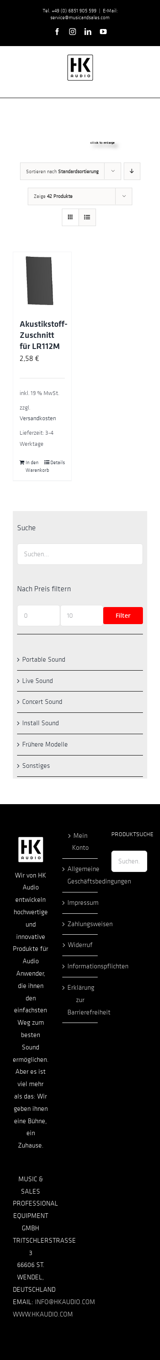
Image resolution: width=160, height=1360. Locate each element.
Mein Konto (80, 841)
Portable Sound (43, 659)
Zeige (53, 196)
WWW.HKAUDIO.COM (43, 1314)
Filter (123, 615)
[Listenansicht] (87, 217)
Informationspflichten (80, 966)
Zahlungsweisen (80, 924)
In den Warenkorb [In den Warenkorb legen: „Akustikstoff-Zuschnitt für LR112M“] (34, 466)
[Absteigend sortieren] (132, 171)
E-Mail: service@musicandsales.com (84, 14)
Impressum (80, 902)
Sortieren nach (62, 171)
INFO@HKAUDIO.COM (65, 1302)
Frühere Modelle (45, 744)
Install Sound (40, 723)
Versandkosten (38, 418)
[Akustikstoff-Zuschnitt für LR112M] (42, 281)
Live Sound (37, 681)
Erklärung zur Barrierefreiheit (80, 1000)
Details (57, 462)
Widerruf (80, 945)
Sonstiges (36, 765)
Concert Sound (42, 701)
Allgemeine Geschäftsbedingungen (80, 875)
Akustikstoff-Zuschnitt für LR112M (43, 335)
